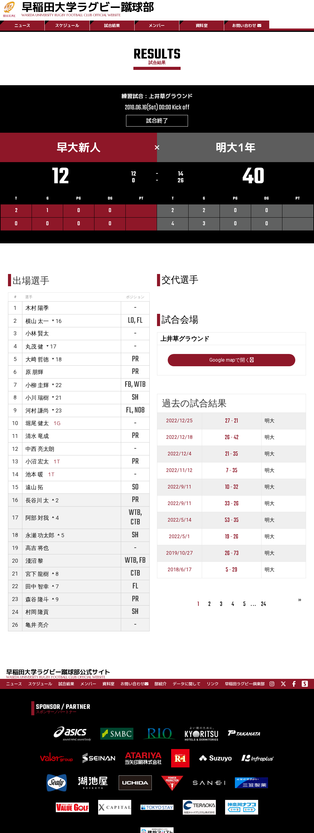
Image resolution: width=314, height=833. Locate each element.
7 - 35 (231, 470)
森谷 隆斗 (37, 599)
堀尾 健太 (37, 423)
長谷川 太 (37, 500)
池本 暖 (34, 474)
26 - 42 (232, 437)
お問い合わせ (246, 25)
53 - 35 (232, 520)
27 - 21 (231, 421)
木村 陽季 (37, 308)
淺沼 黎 (34, 560)
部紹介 (161, 684)
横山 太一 (37, 321)
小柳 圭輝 (37, 385)
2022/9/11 (179, 487)
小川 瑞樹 (37, 397)
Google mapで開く (231, 360)
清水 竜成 (37, 436)
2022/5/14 (179, 520)
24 (263, 604)
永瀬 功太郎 (39, 535)
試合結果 (112, 25)
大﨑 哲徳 (37, 359)
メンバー (157, 25)
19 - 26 (231, 537)
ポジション (135, 297)
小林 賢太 (37, 333)
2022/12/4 (179, 454)
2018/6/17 (179, 569)
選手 (29, 297)
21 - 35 (231, 454)
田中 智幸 (37, 586)
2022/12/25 (179, 421)
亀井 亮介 (37, 625)
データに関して (187, 684)
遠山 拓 (34, 487)
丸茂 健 (34, 346)
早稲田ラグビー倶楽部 (245, 684)
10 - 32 (231, 487)
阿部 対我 (37, 518)
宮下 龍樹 (37, 574)
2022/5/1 (179, 536)
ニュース (22, 25)
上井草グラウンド (171, 96)
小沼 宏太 (37, 461)
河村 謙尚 (37, 410)
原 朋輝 (34, 372)
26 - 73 (232, 553)
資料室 (202, 25)
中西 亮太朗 (39, 449)
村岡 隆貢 (37, 612)
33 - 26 (232, 503)
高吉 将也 (37, 548)
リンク (213, 684)
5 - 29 (231, 570)
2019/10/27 (179, 553)
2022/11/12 (179, 470)
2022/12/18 (179, 437)
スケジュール (67, 25)
